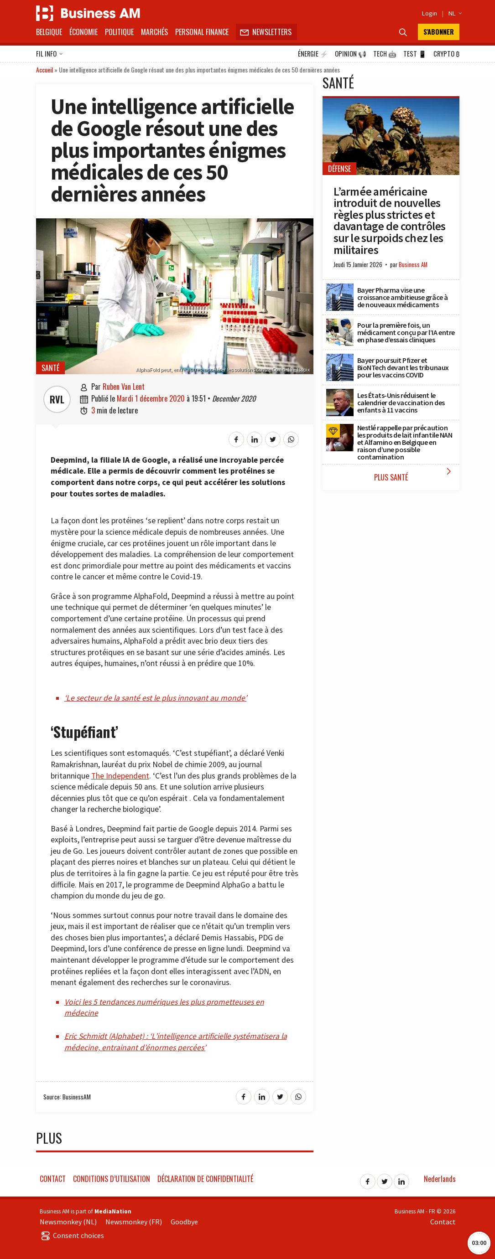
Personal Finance (202, 31)
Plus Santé (414, 474)
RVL (57, 399)
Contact (53, 1178)
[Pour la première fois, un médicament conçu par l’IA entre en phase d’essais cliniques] (340, 323)
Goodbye (184, 1221)
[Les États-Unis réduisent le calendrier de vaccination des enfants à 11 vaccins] (340, 393)
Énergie (313, 54)
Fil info (49, 54)
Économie (83, 31)
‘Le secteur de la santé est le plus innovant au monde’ (155, 698)
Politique (119, 31)
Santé (50, 367)
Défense (339, 168)
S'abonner (438, 31)
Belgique (49, 31)
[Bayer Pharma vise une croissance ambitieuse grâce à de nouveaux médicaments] (340, 288)
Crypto (446, 54)
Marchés (154, 31)
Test (415, 54)
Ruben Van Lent (124, 386)
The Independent (120, 776)
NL (453, 13)
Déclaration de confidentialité (205, 1178)
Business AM (413, 264)
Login (429, 13)
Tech (384, 54)
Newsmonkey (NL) (68, 1221)
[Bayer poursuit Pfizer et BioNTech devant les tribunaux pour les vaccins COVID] (340, 358)
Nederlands (440, 1178)
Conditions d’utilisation (111, 1178)
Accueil (44, 69)
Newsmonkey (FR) (133, 1221)
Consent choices (72, 1235)
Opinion (350, 54)
